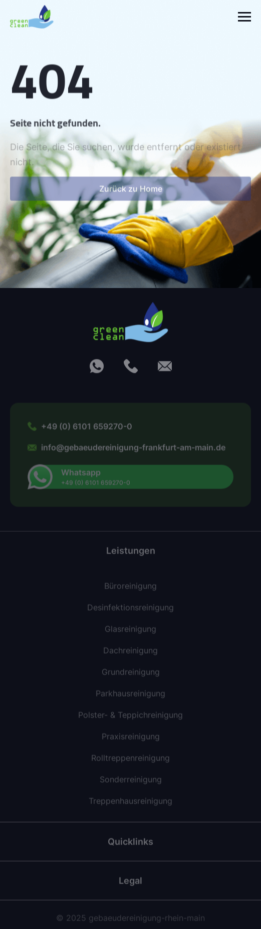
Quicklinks (130, 845)
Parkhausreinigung (130, 697)
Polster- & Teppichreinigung (130, 718)
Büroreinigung (130, 589)
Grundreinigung (131, 675)
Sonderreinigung (131, 783)
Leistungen (130, 554)
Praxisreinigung (131, 740)
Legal (130, 884)
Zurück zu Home (130, 193)
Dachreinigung (130, 654)
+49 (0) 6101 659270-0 (86, 430)
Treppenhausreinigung (130, 804)
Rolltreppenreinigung (130, 761)
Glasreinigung (130, 632)
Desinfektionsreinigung (130, 611)
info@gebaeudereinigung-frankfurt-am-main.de (133, 450)
